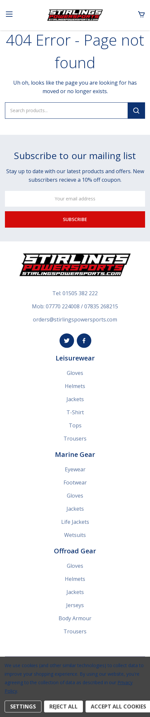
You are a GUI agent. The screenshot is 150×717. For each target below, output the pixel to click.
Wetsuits (75, 535)
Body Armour (75, 618)
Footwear (75, 482)
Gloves (75, 373)
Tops (75, 425)
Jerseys (75, 605)
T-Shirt (75, 412)
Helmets (75, 386)
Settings (23, 706)
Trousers (75, 438)
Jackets (75, 399)
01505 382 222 (80, 293)
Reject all (63, 706)
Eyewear (75, 469)
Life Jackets (75, 521)
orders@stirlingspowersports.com (75, 319)
